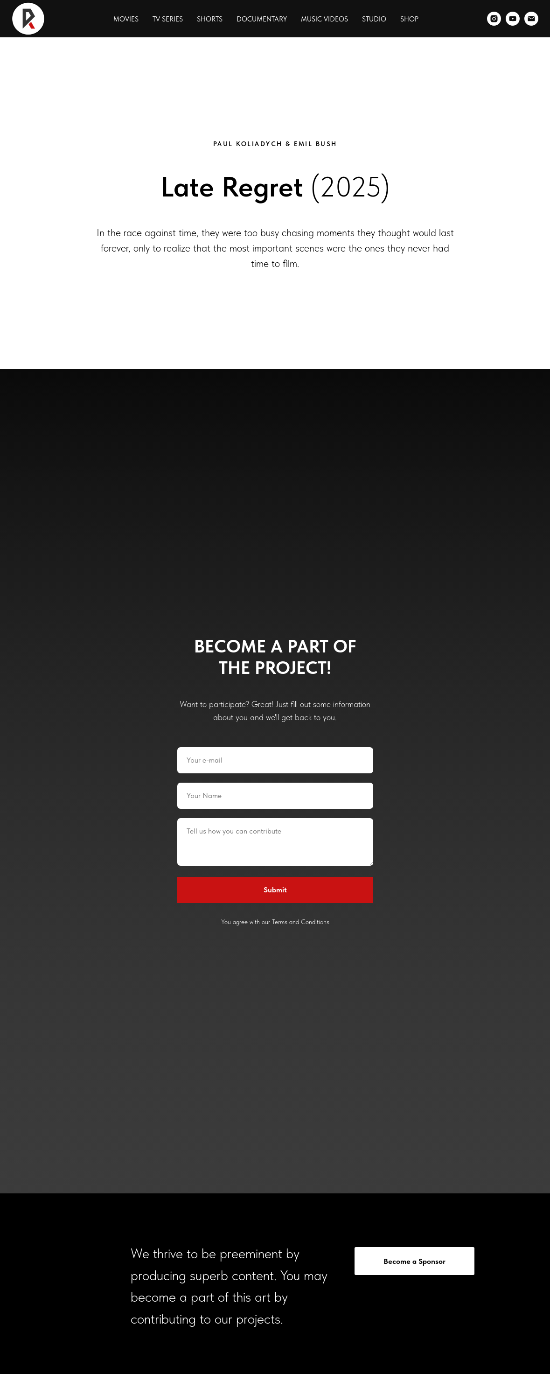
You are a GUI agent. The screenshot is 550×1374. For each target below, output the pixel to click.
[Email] (531, 19)
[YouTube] (513, 19)
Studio (374, 19)
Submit (275, 889)
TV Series (168, 19)
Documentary (262, 19)
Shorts (210, 19)
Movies (126, 19)
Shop (409, 19)
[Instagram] (494, 19)
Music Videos (324, 19)
